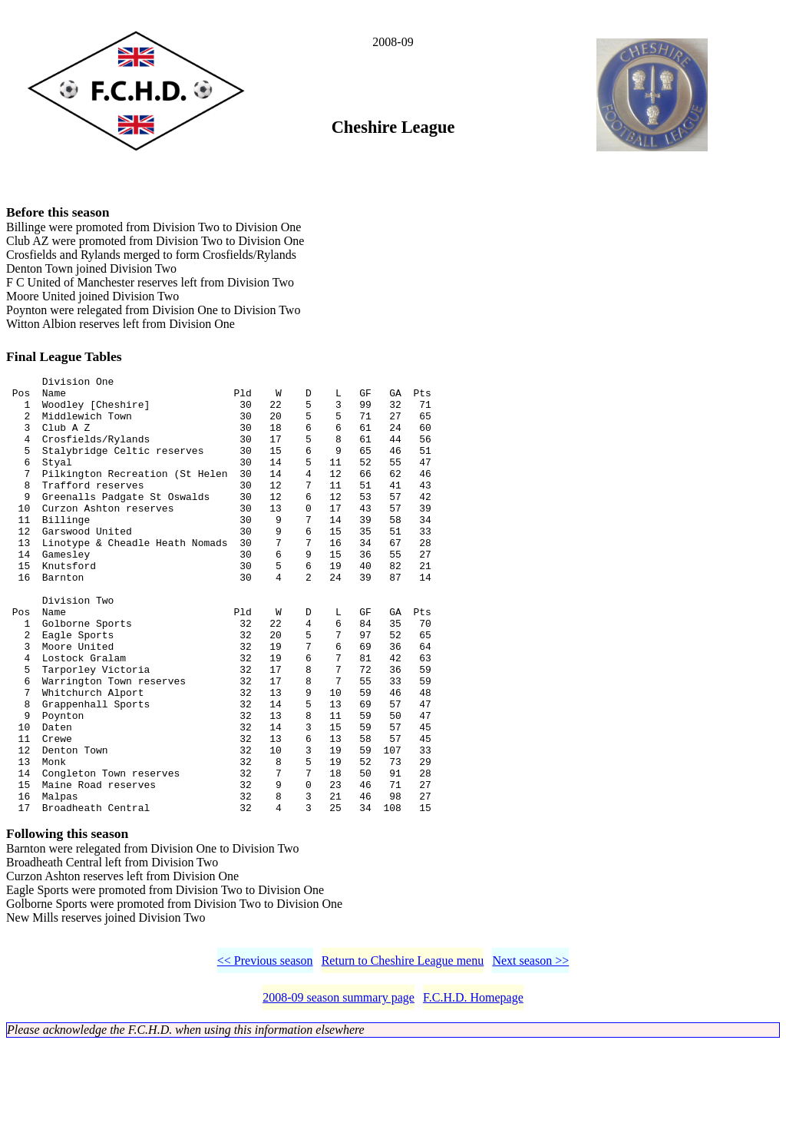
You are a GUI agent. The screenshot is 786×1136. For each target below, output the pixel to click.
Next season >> (530, 1052)
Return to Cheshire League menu (403, 1052)
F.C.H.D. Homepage (473, 1089)
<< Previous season (265, 1052)
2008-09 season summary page (338, 1089)
